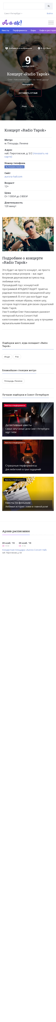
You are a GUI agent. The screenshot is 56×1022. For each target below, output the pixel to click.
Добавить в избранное (18, 48)
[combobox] (24, 6)
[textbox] (24, 4)
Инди (24, 106)
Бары (33, 30)
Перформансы (20, 30)
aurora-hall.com (13, 176)
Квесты (5, 30)
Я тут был (44, 48)
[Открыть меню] (51, 23)
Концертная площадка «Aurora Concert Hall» (24, 550)
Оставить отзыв (28, 93)
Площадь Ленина (13, 381)
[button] (51, 219)
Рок (32, 106)
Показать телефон (14, 167)
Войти (50, 13)
